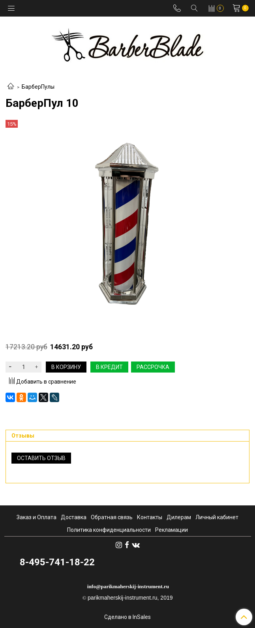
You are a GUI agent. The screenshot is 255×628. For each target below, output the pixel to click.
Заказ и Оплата (36, 517)
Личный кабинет (216, 517)
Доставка (73, 517)
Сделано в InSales (127, 617)
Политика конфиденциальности (109, 530)
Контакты (149, 517)
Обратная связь (112, 517)
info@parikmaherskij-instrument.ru (128, 586)
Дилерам (179, 517)
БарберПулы (38, 87)
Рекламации (171, 530)
